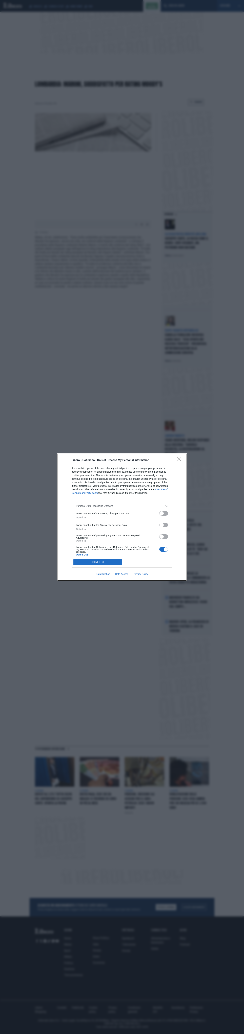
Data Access (121, 574)
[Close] (180, 460)
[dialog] (122, 517)
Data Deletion (103, 574)
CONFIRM (97, 562)
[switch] (163, 513)
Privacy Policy (141, 574)
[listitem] (122, 506)
